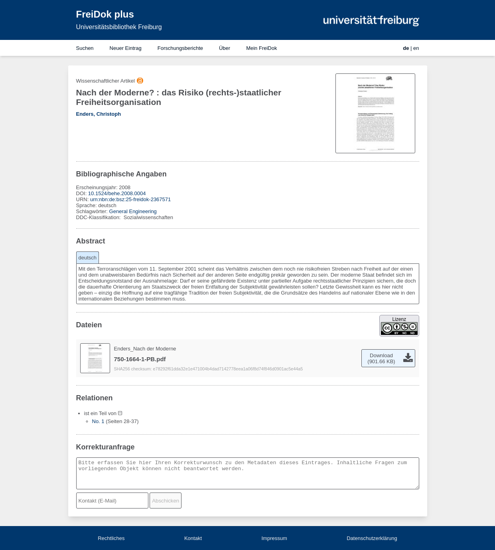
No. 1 (98, 421)
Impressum (274, 538)
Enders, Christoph (98, 114)
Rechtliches (111, 538)
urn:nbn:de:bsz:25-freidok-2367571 (130, 199)
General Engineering (133, 211)
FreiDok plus (105, 14)
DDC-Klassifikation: (99, 217)
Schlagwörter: (92, 211)
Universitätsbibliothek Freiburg (119, 27)
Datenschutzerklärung (372, 538)
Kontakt (193, 538)
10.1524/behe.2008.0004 (117, 193)
